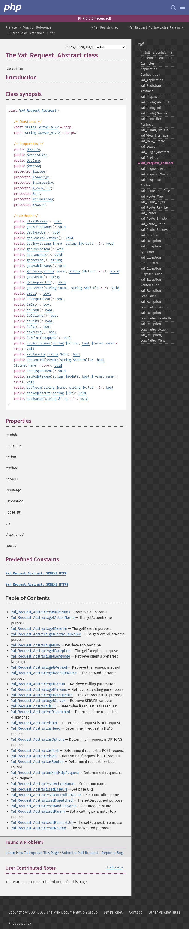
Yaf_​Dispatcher (151, 97)
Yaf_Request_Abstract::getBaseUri (39, 628)
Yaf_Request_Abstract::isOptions (37, 739)
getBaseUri (36, 233)
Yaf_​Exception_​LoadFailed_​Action (154, 326)
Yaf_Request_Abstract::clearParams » (156, 28)
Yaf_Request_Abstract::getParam (38, 684)
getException (38, 249)
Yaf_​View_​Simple (153, 141)
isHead (32, 310)
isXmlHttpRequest (41, 338)
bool (58, 221)
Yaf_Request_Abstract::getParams (39, 689)
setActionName (39, 343)
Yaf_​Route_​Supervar (155, 230)
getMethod (35, 260)
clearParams (37, 221)
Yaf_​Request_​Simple (155, 174)
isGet (31, 305)
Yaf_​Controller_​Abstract (151, 121)
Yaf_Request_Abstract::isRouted (37, 761)
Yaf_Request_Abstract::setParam (38, 811)
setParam (34, 388)
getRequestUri (39, 282)
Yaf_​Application (152, 80)
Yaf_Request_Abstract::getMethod (39, 667)
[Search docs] (173, 7)
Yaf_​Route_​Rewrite (154, 208)
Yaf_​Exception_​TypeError (151, 249)
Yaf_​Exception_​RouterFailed (151, 282)
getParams (35, 277)
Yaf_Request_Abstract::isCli (33, 706)
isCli (31, 293)
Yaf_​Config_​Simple (154, 113)
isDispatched (38, 299)
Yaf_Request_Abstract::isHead (35, 728)
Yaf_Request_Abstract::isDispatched (40, 712)
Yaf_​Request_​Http (153, 169)
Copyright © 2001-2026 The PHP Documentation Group (53, 912)
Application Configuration (150, 72)
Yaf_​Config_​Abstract (155, 102)
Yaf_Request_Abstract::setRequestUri (41, 822)
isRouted (34, 332)
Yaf (52, 33)
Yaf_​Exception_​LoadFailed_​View (153, 338)
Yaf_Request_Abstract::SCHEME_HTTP (36, 573)
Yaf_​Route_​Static (153, 224)
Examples (148, 64)
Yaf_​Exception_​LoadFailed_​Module (155, 304)
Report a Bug (112, 853)
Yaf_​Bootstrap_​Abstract (151, 88)
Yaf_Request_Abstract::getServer (38, 700)
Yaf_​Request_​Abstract (157, 163)
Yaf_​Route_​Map (152, 196)
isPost (32, 321)
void (62, 227)
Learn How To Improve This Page (32, 853)
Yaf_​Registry (149, 158)
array (55, 277)
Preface (11, 28)
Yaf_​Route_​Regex (153, 202)
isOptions (35, 316)
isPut (31, 327)
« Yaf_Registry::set (104, 28)
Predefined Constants (156, 58)
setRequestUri (39, 393)
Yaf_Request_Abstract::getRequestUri (42, 695)
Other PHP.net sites (164, 912)
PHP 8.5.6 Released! (94, 18)
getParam (34, 271)
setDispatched (39, 371)
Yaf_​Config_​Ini (151, 108)
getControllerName (42, 238)
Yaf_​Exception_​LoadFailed (151, 293)
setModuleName (39, 377)
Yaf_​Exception (151, 241)
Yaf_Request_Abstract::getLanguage (40, 656)
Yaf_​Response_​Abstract (151, 182)
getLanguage (37, 255)
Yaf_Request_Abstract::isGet (34, 723)
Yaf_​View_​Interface (154, 136)
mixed (114, 271)
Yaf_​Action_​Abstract (155, 130)
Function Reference (37, 28)
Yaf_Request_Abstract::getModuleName (44, 673)
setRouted (35, 399)
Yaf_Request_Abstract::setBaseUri (39, 789)
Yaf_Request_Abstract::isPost (35, 750)
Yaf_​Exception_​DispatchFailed (151, 271)
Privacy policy (19, 923)
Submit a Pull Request (80, 853)
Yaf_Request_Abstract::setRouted (38, 828)
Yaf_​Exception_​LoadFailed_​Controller (157, 315)
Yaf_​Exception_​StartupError (151, 260)
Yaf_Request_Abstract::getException (40, 651)
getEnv (32, 244)
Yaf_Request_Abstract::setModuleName (44, 806)
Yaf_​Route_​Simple (154, 219)
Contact (135, 912)
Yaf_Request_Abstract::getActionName (43, 617)
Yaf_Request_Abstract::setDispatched (42, 800)
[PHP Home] (13, 7)
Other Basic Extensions (27, 33)
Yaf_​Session (149, 235)
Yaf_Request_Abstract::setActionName (42, 784)
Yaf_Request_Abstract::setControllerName (46, 795)
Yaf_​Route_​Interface (155, 191)
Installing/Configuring (156, 52)
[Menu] (182, 7)
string (30, 127)
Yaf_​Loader (149, 147)
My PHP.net (113, 912)
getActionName (39, 227)
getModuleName (39, 266)
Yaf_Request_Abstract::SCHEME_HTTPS (37, 584)
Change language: (79, 47)
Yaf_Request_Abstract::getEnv (35, 645)
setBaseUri (36, 354)
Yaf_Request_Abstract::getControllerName (46, 634)
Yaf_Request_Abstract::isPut (34, 756)
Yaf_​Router (148, 213)
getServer (35, 288)
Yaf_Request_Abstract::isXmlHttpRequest (45, 772)
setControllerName (42, 360)
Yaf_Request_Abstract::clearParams (40, 612)
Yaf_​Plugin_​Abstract (155, 152)
